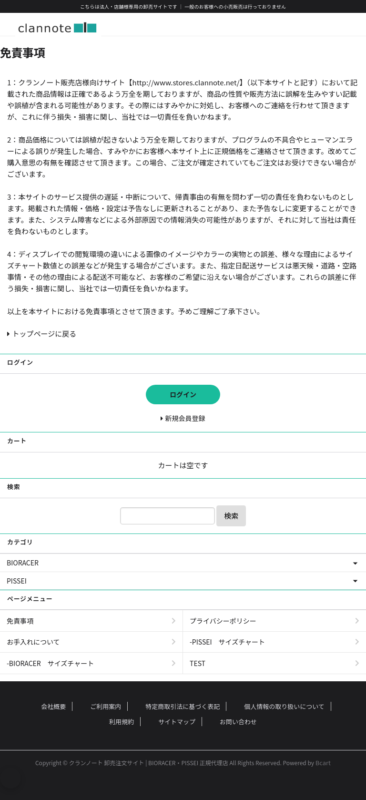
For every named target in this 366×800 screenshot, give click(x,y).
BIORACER (23, 562)
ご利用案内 (105, 706)
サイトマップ (176, 721)
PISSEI (17, 580)
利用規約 (121, 721)
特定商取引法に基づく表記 (182, 706)
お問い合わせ (238, 721)
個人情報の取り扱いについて (284, 706)
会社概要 (53, 706)
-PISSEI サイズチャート (227, 641)
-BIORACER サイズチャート (50, 663)
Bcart (323, 762)
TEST (197, 663)
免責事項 (20, 621)
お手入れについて (33, 641)
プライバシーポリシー (223, 621)
